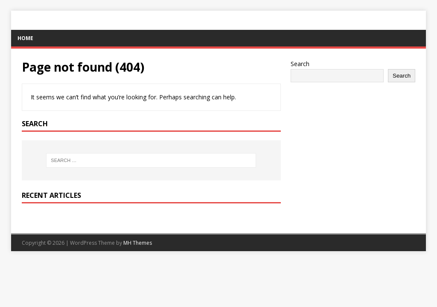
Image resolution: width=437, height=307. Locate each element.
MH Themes (137, 242)
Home (25, 38)
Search (300, 64)
